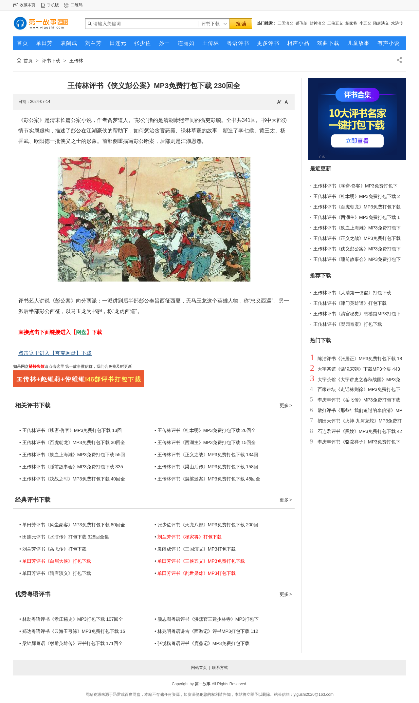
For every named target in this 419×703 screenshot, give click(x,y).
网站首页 (199, 667)
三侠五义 (335, 23)
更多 (286, 405)
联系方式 (220, 667)
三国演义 (285, 23)
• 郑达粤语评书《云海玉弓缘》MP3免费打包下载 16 (72, 631)
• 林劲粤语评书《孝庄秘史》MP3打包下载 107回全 (71, 619)
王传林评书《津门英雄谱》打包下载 (350, 303)
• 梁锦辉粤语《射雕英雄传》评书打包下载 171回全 (71, 643)
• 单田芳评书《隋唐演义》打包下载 (55, 573)
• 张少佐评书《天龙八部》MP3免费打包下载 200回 (206, 524)
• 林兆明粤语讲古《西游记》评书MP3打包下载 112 (206, 631)
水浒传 (397, 23)
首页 (28, 60)
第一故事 (202, 684)
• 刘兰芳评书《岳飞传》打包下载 (52, 549)
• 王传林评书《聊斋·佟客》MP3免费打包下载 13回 (70, 430)
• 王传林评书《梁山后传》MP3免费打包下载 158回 (206, 466)
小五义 (365, 23)
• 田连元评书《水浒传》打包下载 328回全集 (64, 536)
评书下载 (51, 60)
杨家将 (351, 23)
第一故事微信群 (78, 366)
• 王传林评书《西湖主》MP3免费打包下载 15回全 (205, 442)
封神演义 (317, 23)
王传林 (76, 60)
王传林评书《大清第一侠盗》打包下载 (352, 292)
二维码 (76, 5)
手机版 (53, 5)
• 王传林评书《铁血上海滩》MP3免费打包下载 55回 (72, 454)
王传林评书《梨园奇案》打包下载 (347, 324)
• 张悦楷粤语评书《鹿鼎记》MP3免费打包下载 (202, 643)
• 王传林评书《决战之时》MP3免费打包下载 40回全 (72, 478)
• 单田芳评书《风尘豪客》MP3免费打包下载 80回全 (72, 524)
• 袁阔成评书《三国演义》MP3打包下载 (195, 549)
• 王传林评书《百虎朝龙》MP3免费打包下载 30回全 (72, 442)
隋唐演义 (381, 23)
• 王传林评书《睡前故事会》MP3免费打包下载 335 (71, 466)
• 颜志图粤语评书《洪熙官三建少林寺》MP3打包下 (207, 619)
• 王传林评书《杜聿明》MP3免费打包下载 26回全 (205, 430)
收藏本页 (27, 5)
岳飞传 (301, 23)
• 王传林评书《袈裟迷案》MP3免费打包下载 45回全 (207, 478)
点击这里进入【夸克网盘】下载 (55, 353)
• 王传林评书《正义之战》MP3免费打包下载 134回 (206, 454)
